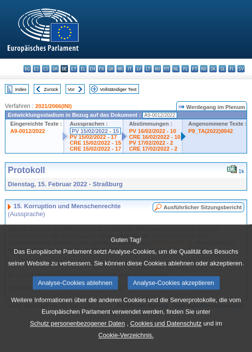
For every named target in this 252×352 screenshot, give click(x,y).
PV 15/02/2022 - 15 (95, 131)
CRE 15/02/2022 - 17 (95, 149)
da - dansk (55, 68)
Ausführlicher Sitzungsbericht (202, 207)
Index (20, 89)
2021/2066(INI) (53, 106)
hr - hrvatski (120, 68)
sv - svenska (241, 68)
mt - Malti (166, 68)
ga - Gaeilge (111, 68)
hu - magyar (157, 68)
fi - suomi (231, 68)
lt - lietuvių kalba (148, 68)
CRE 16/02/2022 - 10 (155, 137)
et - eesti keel (73, 68)
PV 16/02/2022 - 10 (152, 131)
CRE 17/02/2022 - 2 (153, 149)
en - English (92, 68)
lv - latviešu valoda (138, 68)
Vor (71, 89)
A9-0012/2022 (27, 131)
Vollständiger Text (118, 89)
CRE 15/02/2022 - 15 (95, 143)
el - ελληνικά (83, 68)
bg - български (27, 68)
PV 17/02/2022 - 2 (151, 143)
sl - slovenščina (222, 68)
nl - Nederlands (176, 68)
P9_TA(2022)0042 (210, 131)
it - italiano (129, 68)
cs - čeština (45, 68)
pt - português (194, 68)
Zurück (51, 89)
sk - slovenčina (213, 68)
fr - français (101, 68)
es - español (36, 68)
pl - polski (185, 68)
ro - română (203, 68)
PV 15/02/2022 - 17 (93, 137)
